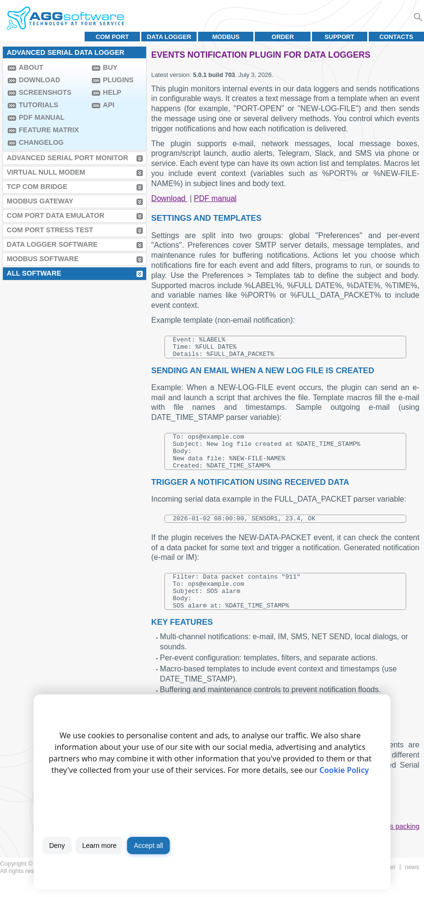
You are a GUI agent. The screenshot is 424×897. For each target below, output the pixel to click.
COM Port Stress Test (50, 230)
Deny (57, 845)
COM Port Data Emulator (55, 215)
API (108, 105)
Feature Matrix (49, 130)
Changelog (41, 142)
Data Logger (169, 36)
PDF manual (41, 117)
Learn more (99, 845)
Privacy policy (111, 891)
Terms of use (69, 891)
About (31, 67)
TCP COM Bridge (37, 186)
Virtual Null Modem (46, 172)
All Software (34, 273)
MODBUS (225, 36)
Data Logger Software (52, 244)
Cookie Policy (344, 770)
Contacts (396, 36)
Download (39, 80)
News (412, 887)
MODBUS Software (43, 259)
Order (283, 36)
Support (339, 36)
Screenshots (45, 92)
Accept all (148, 845)
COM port (112, 36)
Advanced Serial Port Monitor (67, 158)
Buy (110, 67)
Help (112, 92)
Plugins (118, 80)
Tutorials (38, 105)
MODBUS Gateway (40, 201)
